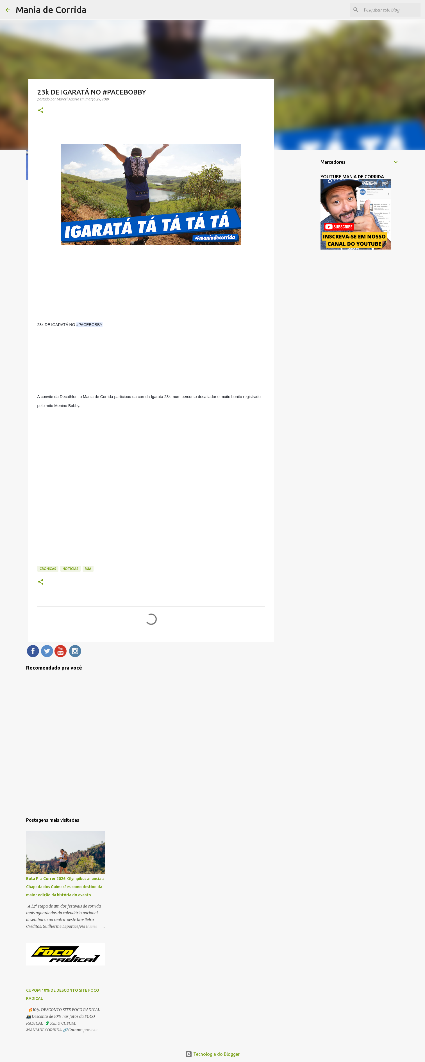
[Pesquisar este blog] (391, 10)
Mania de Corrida (51, 10)
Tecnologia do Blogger (212, 1054)
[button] (40, 110)
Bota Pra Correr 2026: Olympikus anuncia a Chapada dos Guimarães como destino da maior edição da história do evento (65, 886)
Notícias (70, 569)
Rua (88, 569)
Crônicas (48, 569)
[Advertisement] (303, 243)
